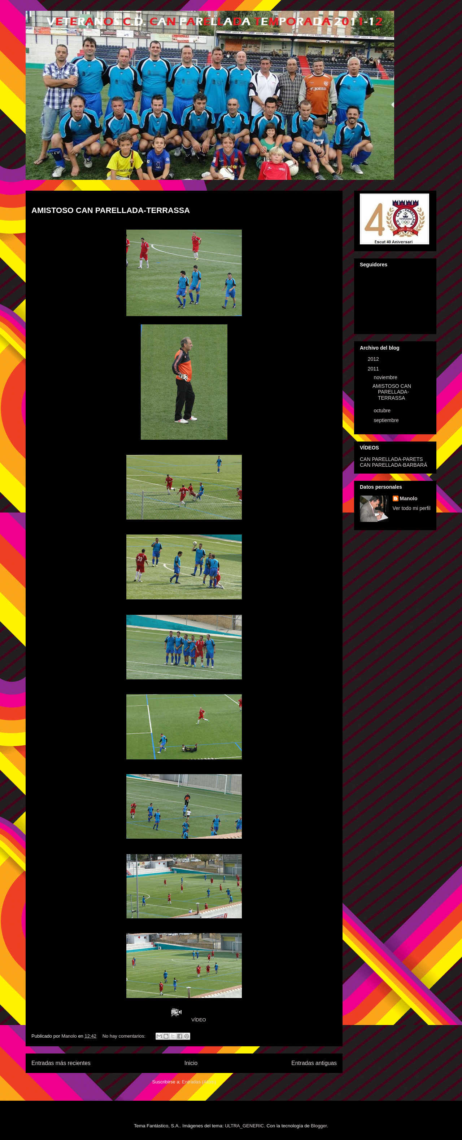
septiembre (387, 420)
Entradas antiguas (314, 1063)
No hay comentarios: (125, 1036)
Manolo (409, 498)
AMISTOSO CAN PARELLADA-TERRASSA (110, 210)
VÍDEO (198, 1020)
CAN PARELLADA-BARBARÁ (393, 465)
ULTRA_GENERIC (244, 1125)
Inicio (190, 1063)
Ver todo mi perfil (412, 508)
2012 (374, 359)
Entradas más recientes (61, 1063)
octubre (383, 410)
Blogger (319, 1125)
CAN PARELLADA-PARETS (391, 459)
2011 (374, 369)
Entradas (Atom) (199, 1081)
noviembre (386, 377)
